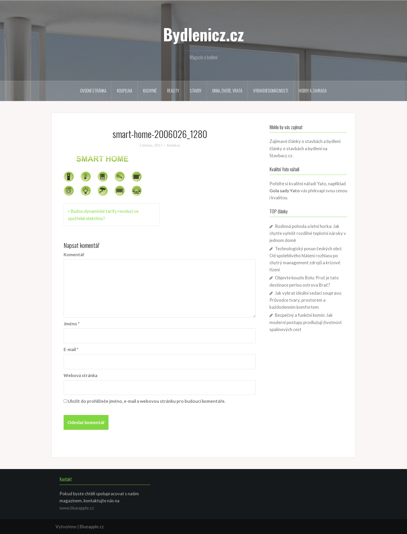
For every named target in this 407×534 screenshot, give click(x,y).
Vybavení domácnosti (270, 91)
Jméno (72, 323)
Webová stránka (80, 375)
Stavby (195, 91)
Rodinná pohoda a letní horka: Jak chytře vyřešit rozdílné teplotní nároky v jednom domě (307, 233)
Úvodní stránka (93, 91)
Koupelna (124, 91)
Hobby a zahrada (313, 91)
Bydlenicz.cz (203, 34)
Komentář (74, 254)
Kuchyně (150, 91)
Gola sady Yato (284, 190)
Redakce (173, 145)
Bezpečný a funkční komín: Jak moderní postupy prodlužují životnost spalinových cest (305, 322)
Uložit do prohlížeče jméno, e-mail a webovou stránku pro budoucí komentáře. (147, 401)
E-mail (71, 349)
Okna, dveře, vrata (227, 91)
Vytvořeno (66, 526)
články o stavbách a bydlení (295, 148)
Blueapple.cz (92, 526)
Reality (173, 91)
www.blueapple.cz (76, 508)
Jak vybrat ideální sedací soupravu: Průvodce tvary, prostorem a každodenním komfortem (305, 300)
